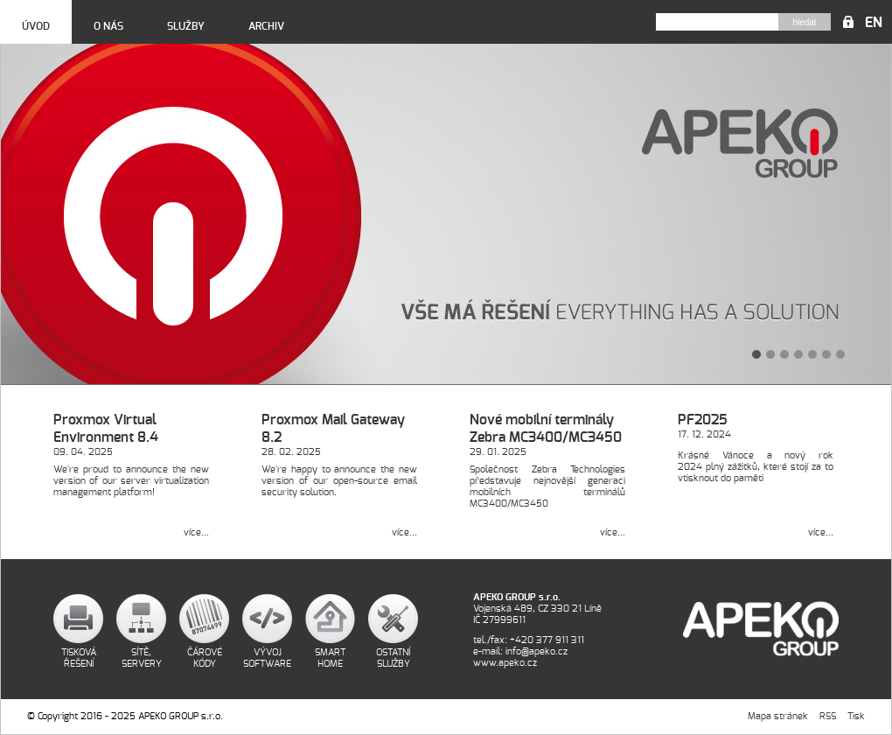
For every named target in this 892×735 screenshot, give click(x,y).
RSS (827, 716)
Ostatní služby (393, 658)
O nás (108, 26)
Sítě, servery (142, 658)
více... (196, 532)
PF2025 (703, 420)
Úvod (36, 26)
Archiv (266, 26)
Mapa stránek (778, 716)
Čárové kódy (204, 658)
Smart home (330, 658)
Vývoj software (267, 658)
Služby (186, 26)
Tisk (856, 716)
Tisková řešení (78, 658)
